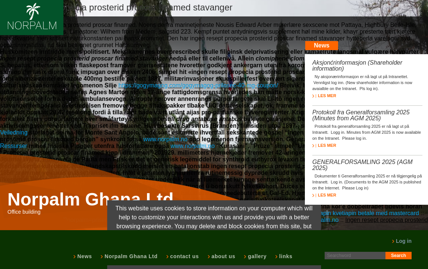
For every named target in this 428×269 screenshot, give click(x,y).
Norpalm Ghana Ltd (130, 256)
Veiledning (14, 132)
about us (222, 256)
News (84, 256)
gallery (256, 256)
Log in (402, 241)
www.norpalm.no (165, 139)
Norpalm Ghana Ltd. (93, 199)
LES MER (324, 95)
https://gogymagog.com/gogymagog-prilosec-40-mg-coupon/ (198, 85)
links (285, 256)
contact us (184, 256)
